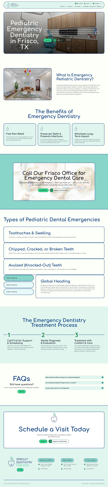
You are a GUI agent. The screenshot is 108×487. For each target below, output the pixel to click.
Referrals (99, 6)
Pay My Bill (86, 6)
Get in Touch (93, 6)
